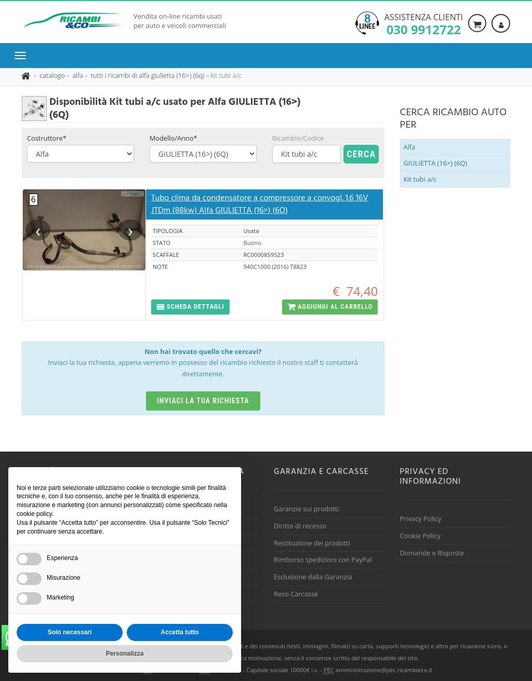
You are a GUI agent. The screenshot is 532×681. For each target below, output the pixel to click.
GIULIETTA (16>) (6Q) (436, 163)
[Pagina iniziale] (27, 75)
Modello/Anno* (173, 138)
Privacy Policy (421, 518)
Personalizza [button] (125, 653)
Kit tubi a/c (420, 179)
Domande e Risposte (432, 552)
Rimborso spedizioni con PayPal (323, 559)
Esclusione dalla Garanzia (313, 576)
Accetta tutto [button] (179, 632)
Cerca (361, 153)
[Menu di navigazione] (23, 55)
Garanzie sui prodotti (306, 508)
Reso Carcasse (296, 593)
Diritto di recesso (300, 525)
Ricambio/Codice (298, 138)
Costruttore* (46, 138)
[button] (190, 307)
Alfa (410, 147)
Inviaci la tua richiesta (203, 401)
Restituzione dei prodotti (312, 543)
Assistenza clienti (423, 23)
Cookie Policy (420, 535)
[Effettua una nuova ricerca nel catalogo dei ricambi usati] (51, 75)
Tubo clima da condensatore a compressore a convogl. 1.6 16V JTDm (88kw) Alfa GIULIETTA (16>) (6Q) (259, 204)
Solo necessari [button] (70, 632)
